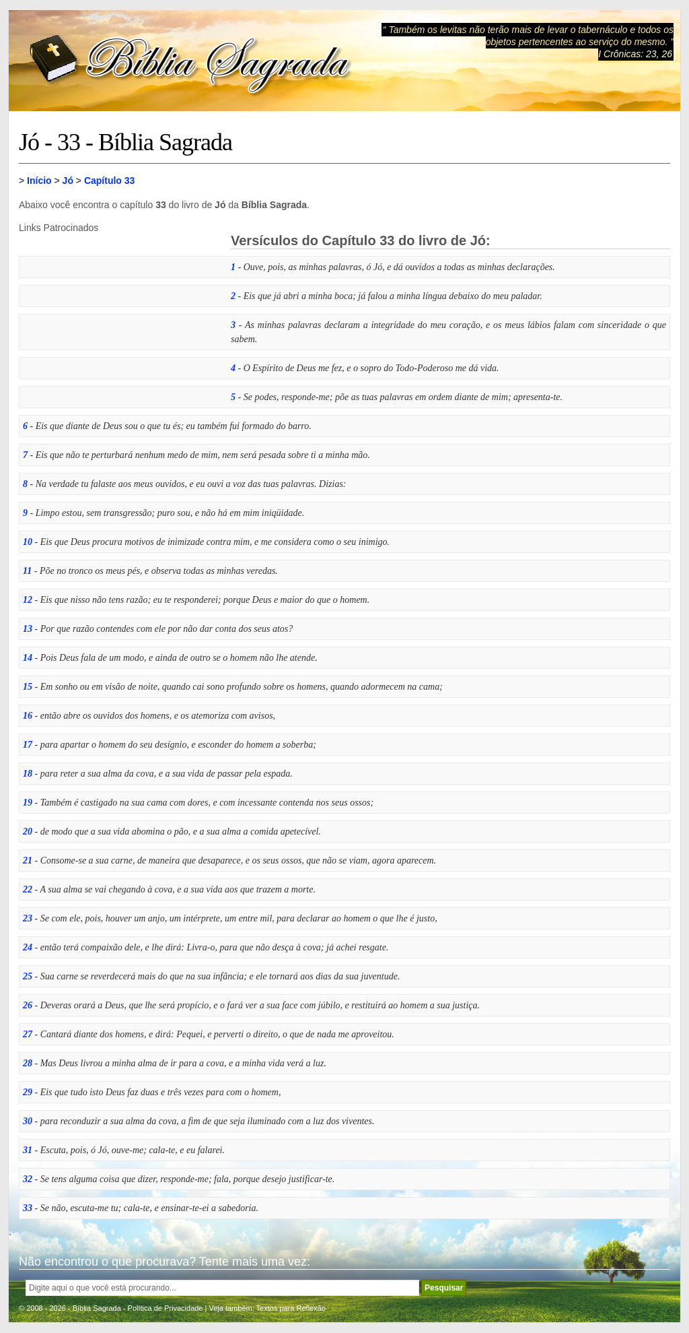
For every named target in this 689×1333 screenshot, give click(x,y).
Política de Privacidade (165, 1308)
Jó (68, 180)
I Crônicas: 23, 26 (635, 53)
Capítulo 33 (109, 180)
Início (39, 180)
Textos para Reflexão (291, 1308)
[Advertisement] (120, 317)
